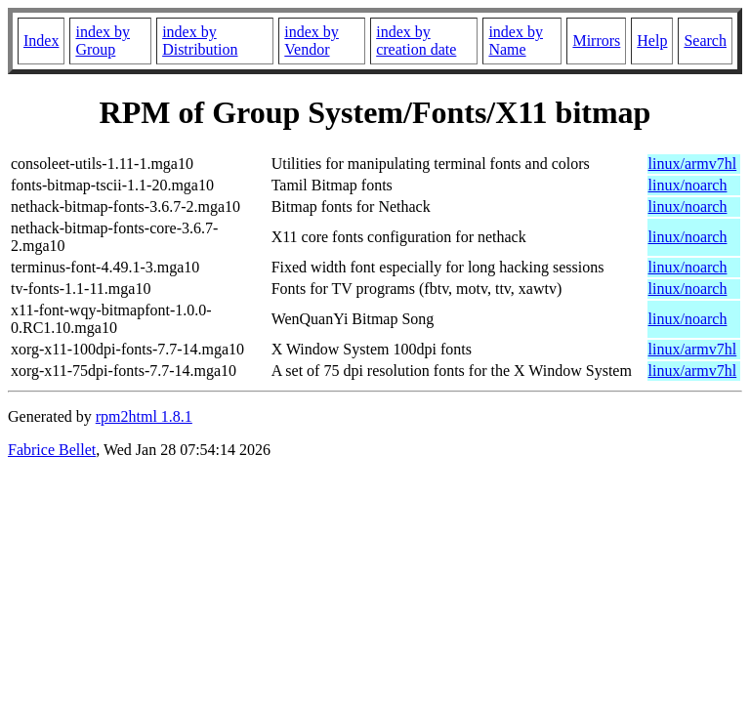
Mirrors (596, 40)
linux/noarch (688, 185)
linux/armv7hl (692, 163)
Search (705, 40)
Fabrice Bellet (52, 449)
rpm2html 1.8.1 (144, 416)
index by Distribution (199, 40)
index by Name (515, 40)
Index (41, 40)
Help (652, 40)
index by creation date (416, 40)
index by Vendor (311, 40)
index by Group (102, 40)
